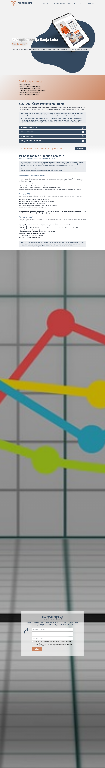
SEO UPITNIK (80, 148)
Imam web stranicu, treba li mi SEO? (30, 88)
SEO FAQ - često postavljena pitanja (30, 86)
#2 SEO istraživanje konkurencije (29, 94)
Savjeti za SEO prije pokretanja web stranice (32, 90)
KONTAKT (91, 4)
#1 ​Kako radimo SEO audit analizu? (30, 92)
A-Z (75, 4)
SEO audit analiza (25, 84)
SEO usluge (44, 4)
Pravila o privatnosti (66, 641)
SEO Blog (82, 4)
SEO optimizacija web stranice (61, 4)
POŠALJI (36, 649)
